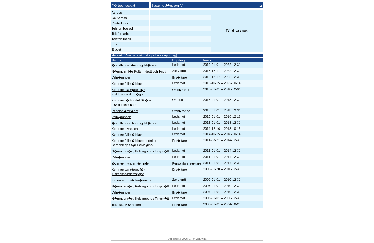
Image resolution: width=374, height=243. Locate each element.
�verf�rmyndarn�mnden (131, 163)
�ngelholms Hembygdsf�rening (136, 65)
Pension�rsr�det (125, 111)
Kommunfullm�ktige (127, 83)
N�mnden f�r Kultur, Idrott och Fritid (139, 71)
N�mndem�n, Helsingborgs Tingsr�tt (140, 151)
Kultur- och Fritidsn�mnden (132, 180)
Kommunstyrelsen (125, 128)
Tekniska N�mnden (126, 204)
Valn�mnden (121, 77)
